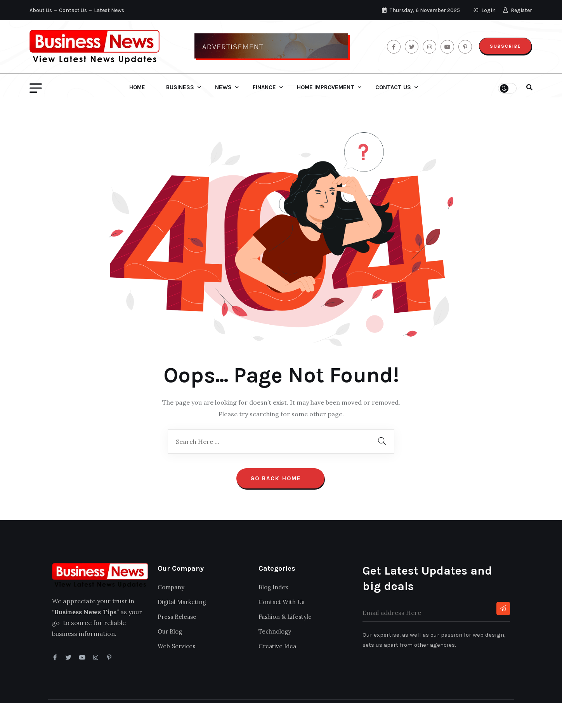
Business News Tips (75, 690)
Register (518, 10)
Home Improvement (325, 87)
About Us (40, 10)
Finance (264, 87)
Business (180, 87)
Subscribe (504, 46)
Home (137, 87)
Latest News (109, 10)
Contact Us (73, 10)
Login (484, 10)
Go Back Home (280, 457)
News (223, 87)
